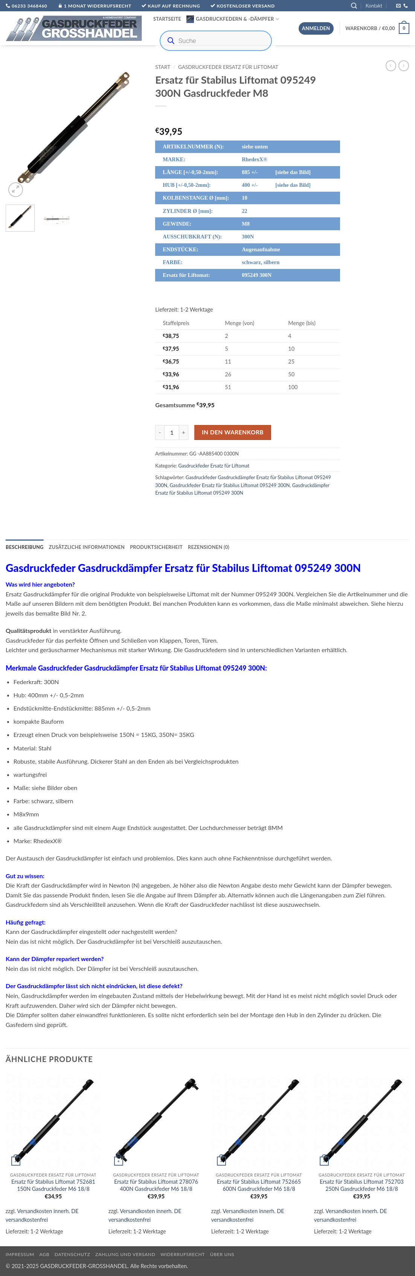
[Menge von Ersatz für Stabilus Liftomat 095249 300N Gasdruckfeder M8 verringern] (159, 432)
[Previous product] (403, 65)
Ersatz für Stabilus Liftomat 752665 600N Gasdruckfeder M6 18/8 (259, 1185)
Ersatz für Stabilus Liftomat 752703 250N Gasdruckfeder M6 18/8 (362, 1185)
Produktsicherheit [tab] (156, 547)
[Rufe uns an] (405, 6)
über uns (222, 1254)
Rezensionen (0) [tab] (208, 547)
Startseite (167, 19)
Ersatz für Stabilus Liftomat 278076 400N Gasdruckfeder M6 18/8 (156, 1185)
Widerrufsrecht (182, 1254)
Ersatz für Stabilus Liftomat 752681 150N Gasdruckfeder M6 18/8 (53, 1185)
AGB (45, 1254)
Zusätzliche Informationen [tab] (87, 547)
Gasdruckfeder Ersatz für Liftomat (228, 67)
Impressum (20, 1254)
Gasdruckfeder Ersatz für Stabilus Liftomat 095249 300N (230, 485)
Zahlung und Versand (125, 1254)
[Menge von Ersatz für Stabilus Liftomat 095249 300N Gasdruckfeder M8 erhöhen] (183, 432)
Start (162, 67)
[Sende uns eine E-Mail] (398, 6)
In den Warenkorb (233, 432)
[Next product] (391, 65)
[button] (354, 5)
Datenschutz (72, 1254)
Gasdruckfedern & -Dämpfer (232, 19)
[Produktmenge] (171, 432)
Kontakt (374, 6)
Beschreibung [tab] (25, 547)
